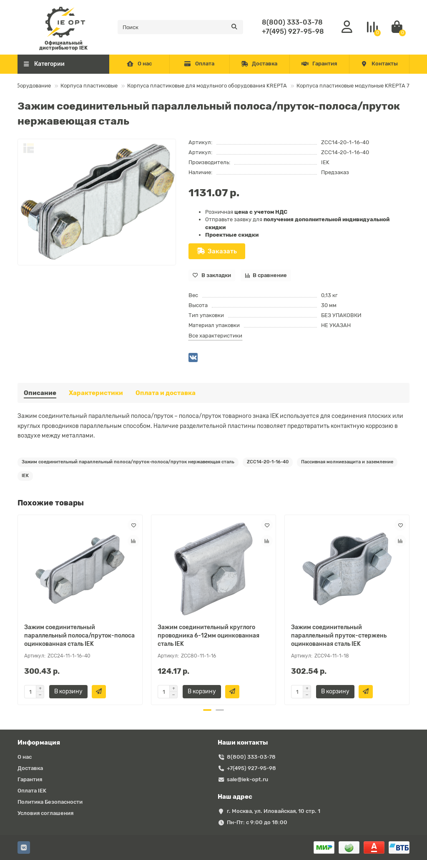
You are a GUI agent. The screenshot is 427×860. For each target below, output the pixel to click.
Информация (39, 742)
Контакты (379, 63)
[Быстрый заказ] (99, 691)
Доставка (259, 63)
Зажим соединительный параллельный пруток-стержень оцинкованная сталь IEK (339, 636)
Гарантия (319, 63)
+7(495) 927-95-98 (293, 31)
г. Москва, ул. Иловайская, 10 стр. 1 (273, 811)
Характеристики (96, 393)
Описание (40, 393)
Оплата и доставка (166, 393)
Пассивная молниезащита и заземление (347, 462)
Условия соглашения (45, 813)
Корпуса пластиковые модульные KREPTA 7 (352, 85)
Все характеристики (215, 335)
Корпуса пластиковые (89, 85)
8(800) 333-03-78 (292, 22)
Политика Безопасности (50, 802)
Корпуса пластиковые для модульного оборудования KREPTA (207, 85)
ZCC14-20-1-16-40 (268, 462)
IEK (325, 162)
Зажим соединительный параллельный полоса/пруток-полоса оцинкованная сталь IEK (79, 636)
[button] (207, 710)
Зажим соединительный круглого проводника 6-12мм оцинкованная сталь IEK (208, 636)
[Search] (180, 27)
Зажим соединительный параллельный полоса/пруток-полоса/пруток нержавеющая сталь (128, 462)
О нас (139, 63)
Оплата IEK (32, 791)
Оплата (199, 63)
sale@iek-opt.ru (247, 779)
